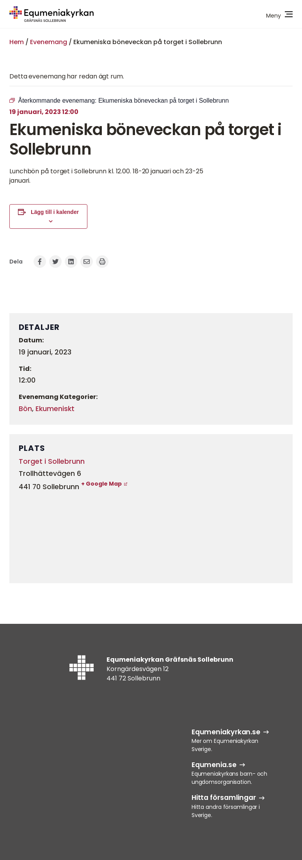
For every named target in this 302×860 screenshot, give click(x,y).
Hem (16, 41)
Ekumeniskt (55, 408)
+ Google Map (101, 484)
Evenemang (48, 41)
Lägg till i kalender (55, 212)
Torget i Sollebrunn (52, 461)
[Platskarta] (151, 535)
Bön (25, 408)
